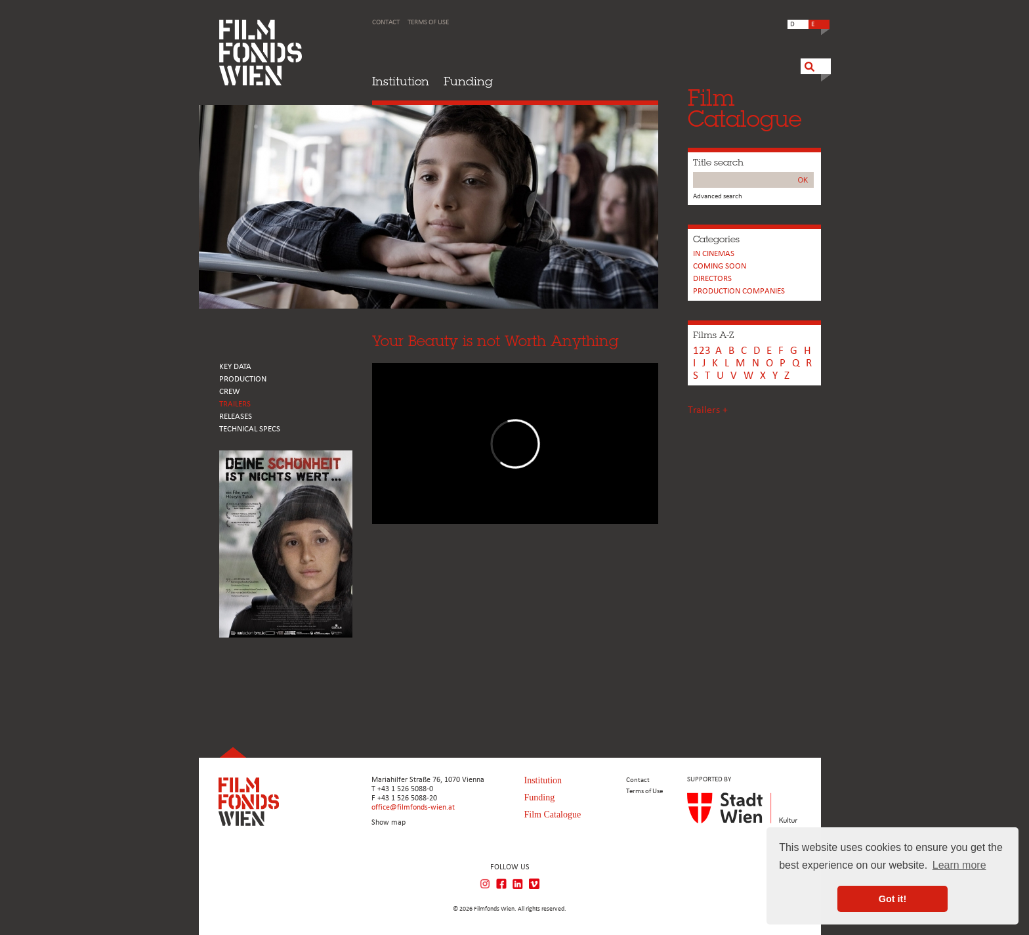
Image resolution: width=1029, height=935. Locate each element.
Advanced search (717, 196)
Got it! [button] (892, 899)
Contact (386, 22)
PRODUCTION (242, 379)
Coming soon (719, 266)
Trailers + (708, 410)
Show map (388, 823)
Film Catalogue (552, 814)
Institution (400, 81)
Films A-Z (713, 335)
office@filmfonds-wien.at (413, 808)
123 (702, 351)
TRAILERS (235, 404)
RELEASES (235, 416)
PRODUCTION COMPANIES (739, 291)
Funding (468, 81)
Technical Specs (249, 429)
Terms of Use (428, 22)
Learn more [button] (959, 865)
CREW (229, 391)
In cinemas (713, 254)
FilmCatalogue (745, 108)
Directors (712, 278)
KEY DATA (235, 366)
